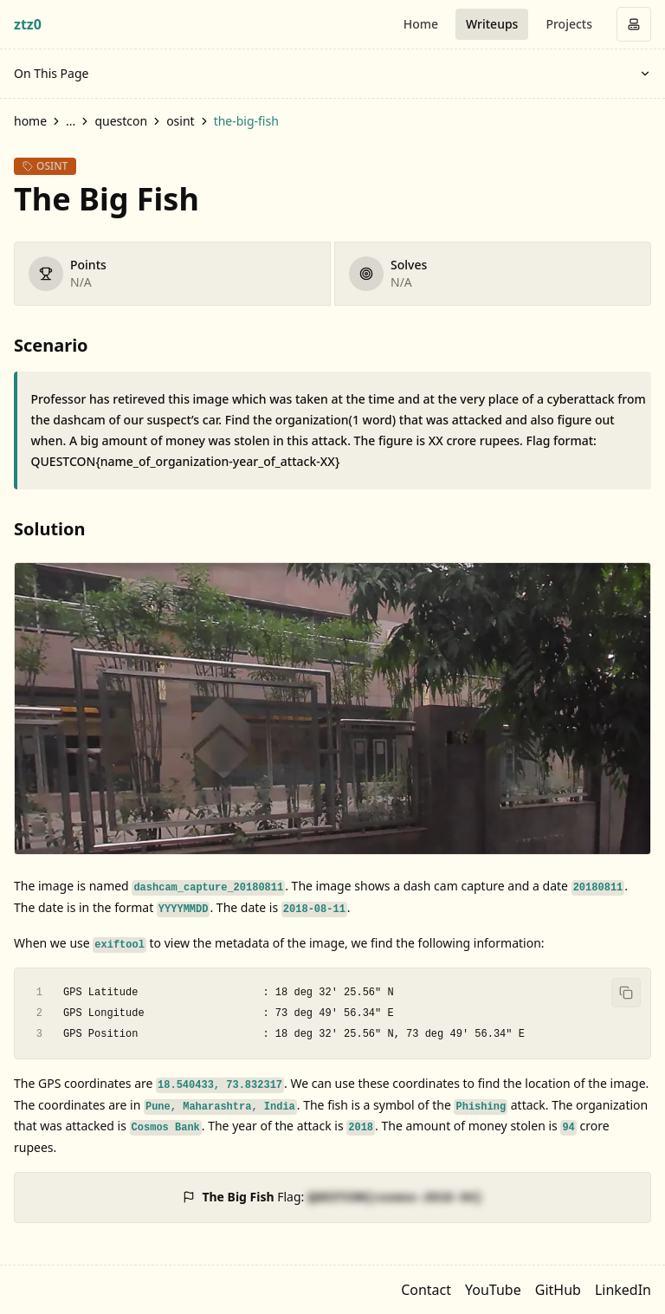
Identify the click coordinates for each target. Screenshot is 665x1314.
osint (180, 121)
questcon (120, 121)
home (30, 121)
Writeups (492, 24)
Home (421, 24)
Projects (569, 24)
